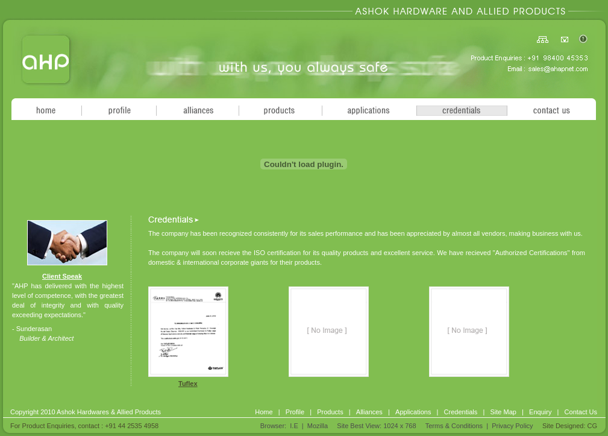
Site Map (503, 411)
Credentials (461, 411)
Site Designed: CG (569, 425)
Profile (295, 411)
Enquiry (540, 411)
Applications (413, 411)
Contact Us (581, 411)
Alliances (369, 411)
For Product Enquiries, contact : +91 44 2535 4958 (84, 425)
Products (330, 411)
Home (263, 411)
